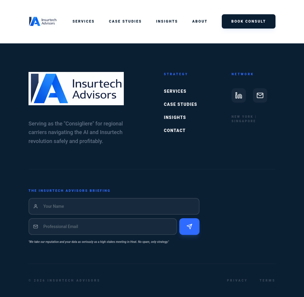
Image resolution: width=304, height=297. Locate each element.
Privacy (237, 280)
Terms (268, 280)
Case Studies (125, 21)
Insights (167, 21)
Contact (175, 130)
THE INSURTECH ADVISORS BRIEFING (69, 191)
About (200, 21)
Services (83, 21)
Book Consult (248, 21)
